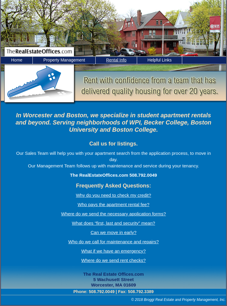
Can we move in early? (113, 232)
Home (16, 60)
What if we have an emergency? (113, 251)
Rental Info (116, 60)
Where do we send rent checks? (113, 260)
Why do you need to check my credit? (113, 195)
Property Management (64, 60)
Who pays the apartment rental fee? (113, 204)
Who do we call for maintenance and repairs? (113, 241)
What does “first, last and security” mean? (113, 223)
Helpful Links (160, 60)
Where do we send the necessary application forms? (113, 213)
